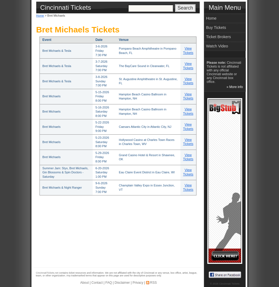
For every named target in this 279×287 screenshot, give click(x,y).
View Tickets (188, 51)
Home (40, 15)
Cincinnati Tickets (229, 283)
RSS (153, 283)
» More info (234, 87)
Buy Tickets (216, 27)
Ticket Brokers (218, 37)
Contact (97, 283)
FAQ (108, 283)
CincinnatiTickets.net (47, 272)
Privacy (137, 283)
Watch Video (217, 46)
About (84, 283)
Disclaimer (122, 283)
